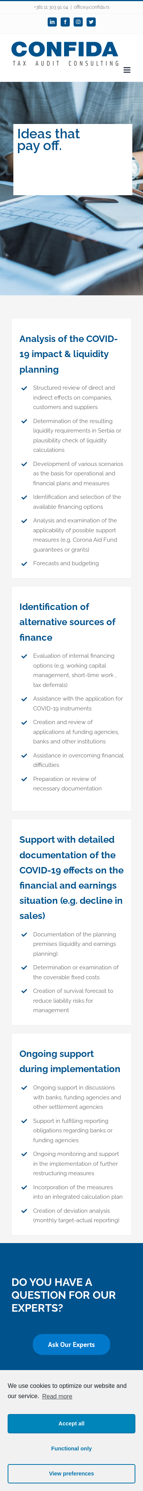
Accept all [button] (72, 1423)
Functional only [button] (71, 1449)
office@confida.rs (91, 7)
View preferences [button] (71, 1474)
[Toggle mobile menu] (128, 70)
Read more (57, 1396)
